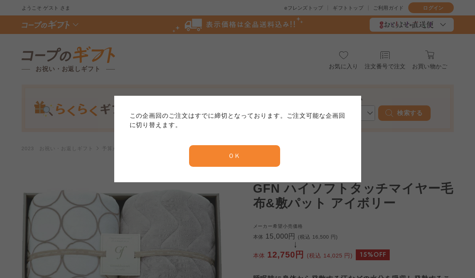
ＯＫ (234, 156)
